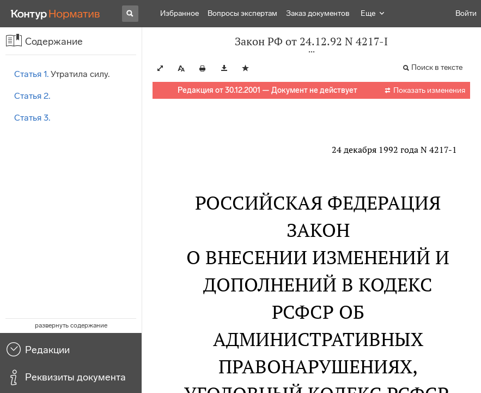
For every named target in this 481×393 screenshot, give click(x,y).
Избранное (179, 13)
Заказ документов (318, 13)
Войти (466, 13)
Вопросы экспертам (242, 13)
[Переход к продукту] (55, 13)
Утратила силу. (61, 74)
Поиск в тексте (436, 67)
